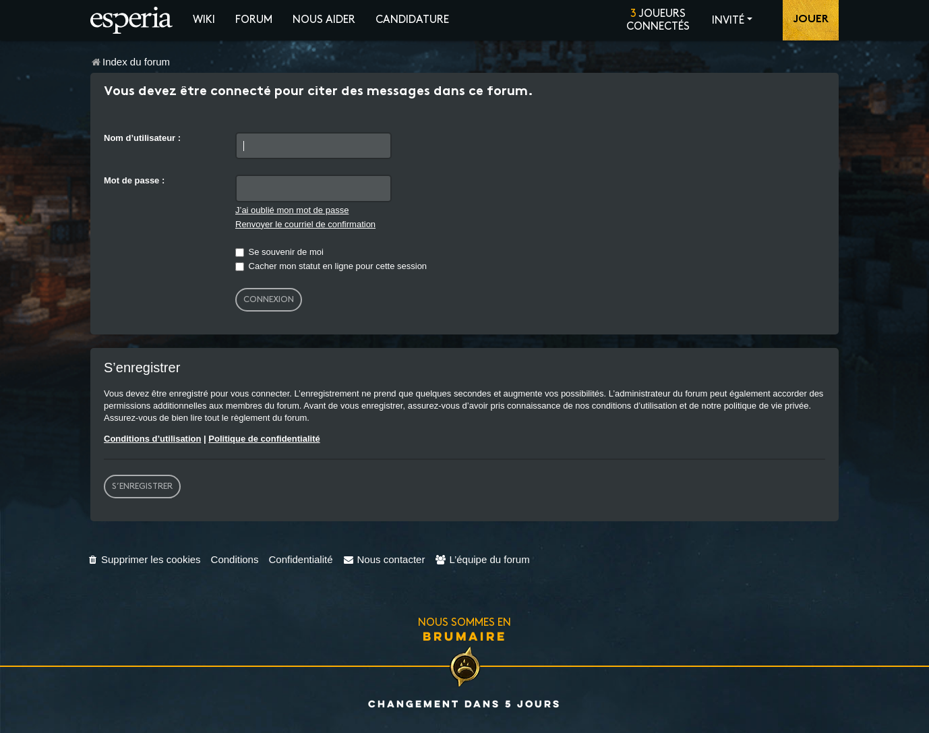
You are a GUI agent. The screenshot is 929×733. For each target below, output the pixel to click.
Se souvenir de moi (279, 252)
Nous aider (324, 20)
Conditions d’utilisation (152, 439)
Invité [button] (728, 21)
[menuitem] (144, 559)
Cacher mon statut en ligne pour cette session (331, 266)
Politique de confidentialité (264, 439)
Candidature (412, 20)
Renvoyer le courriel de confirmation (305, 224)
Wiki (204, 20)
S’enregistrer (142, 486)
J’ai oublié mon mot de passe (292, 210)
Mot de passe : (134, 180)
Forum (253, 20)
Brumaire (465, 636)
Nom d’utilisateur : (142, 138)
